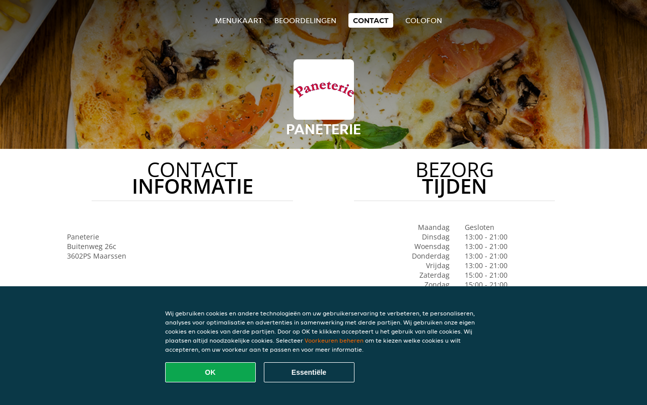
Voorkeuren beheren (334, 340)
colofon (423, 20)
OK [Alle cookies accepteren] (210, 372)
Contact (371, 20)
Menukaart (238, 20)
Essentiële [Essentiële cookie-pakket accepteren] (309, 372)
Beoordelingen (305, 20)
